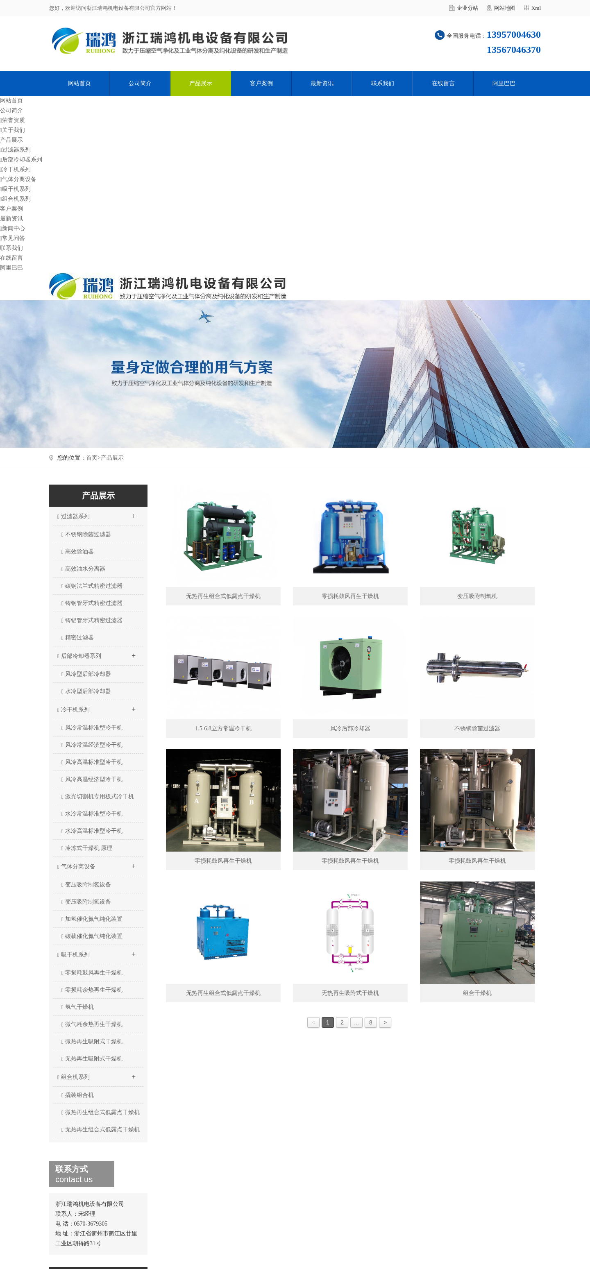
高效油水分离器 (83, 569)
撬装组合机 (77, 1095)
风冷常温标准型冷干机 (92, 728)
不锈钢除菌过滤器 (86, 534)
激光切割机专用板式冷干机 (97, 796)
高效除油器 (77, 551)
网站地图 (504, 8)
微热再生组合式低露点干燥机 (100, 1112)
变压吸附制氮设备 (86, 885)
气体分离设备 (18, 179)
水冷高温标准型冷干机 (92, 831)
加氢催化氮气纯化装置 (92, 919)
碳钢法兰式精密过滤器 (92, 586)
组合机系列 (15, 199)
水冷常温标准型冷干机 (92, 814)
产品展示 (200, 83)
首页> (93, 458)
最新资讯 (322, 83)
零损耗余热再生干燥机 (92, 990)
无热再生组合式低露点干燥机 (100, 1129)
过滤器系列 (15, 150)
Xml (536, 8)
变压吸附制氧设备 (86, 902)
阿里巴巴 (503, 83)
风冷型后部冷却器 (86, 674)
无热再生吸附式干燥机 (92, 1059)
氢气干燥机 (77, 1007)
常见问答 (12, 238)
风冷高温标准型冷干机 (92, 762)
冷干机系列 (15, 169)
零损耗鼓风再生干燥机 (92, 973)
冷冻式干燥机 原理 (86, 848)
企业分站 (467, 8)
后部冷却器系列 (21, 159)
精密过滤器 (77, 637)
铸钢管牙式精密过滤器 (92, 603)
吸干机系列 (15, 189)
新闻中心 (12, 228)
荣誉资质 (12, 120)
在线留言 (443, 83)
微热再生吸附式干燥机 (92, 1041)
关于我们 (12, 130)
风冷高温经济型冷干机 (92, 779)
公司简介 (140, 83)
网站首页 (79, 83)
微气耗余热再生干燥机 (92, 1024)
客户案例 (261, 83)
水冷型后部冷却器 (86, 691)
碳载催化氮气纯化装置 (92, 936)
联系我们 (382, 83)
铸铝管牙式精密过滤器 (92, 620)
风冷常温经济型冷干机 (92, 745)
